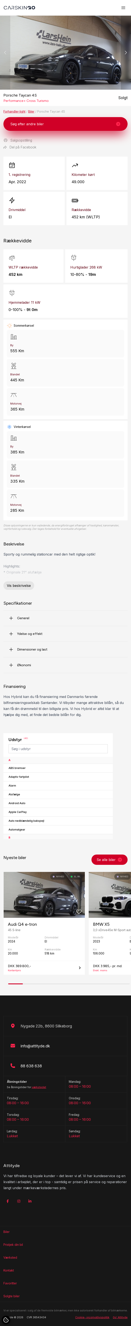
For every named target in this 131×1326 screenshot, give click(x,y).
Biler (31, 111)
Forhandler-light (14, 111)
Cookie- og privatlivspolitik (92, 1317)
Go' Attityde (120, 1317)
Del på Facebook (19, 147)
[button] (126, 53)
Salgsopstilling (17, 140)
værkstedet (39, 1087)
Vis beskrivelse (19, 585)
